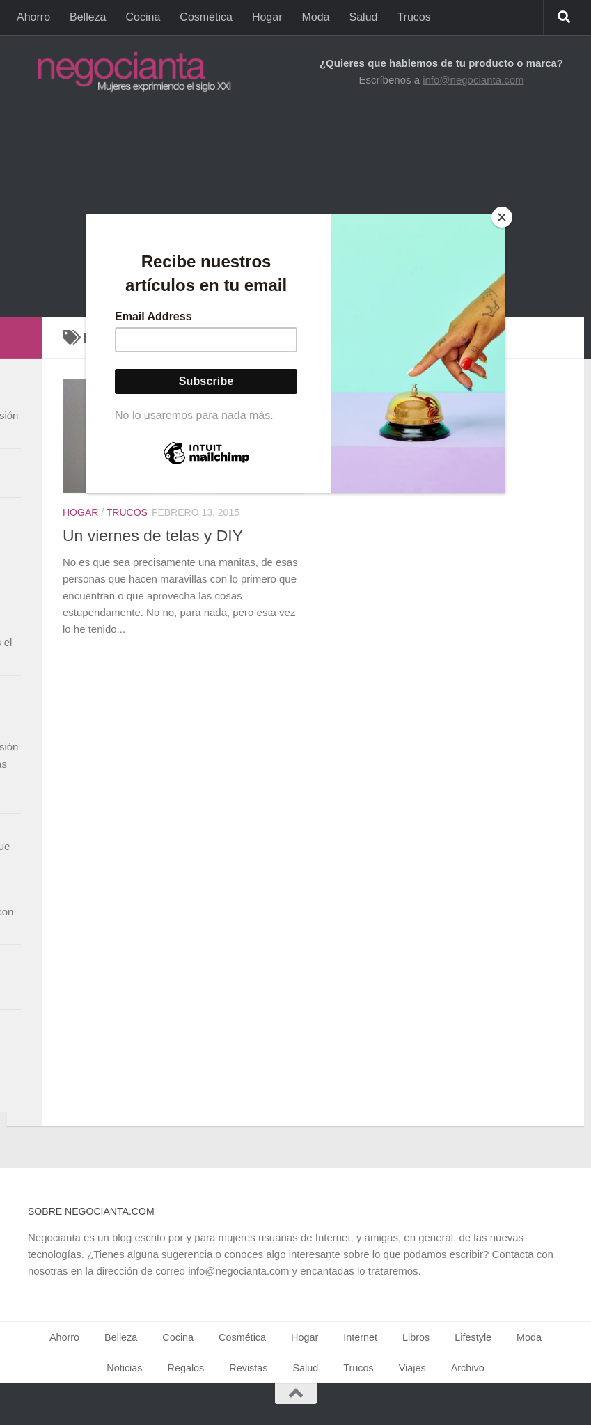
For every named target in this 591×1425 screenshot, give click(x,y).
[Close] (501, 217)
